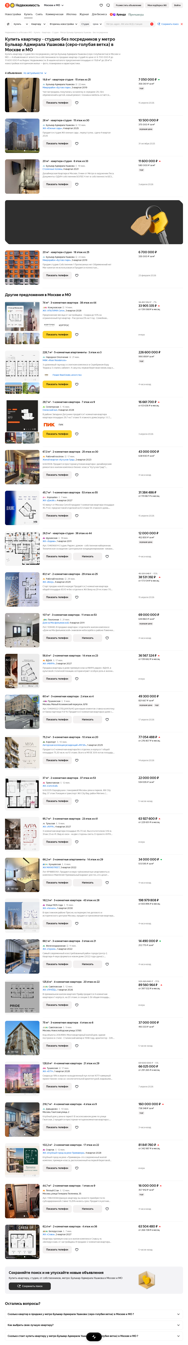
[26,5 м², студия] (24, 550)
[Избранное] (101, 5)
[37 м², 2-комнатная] (24, 795)
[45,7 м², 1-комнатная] (24, 509)
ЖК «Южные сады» (52, 128)
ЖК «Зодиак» (49, 541)
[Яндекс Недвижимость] (25, 5)
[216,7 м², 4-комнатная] (24, 1121)
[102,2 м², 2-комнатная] (24, 1162)
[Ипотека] (71, 14)
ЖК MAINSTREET (51, 867)
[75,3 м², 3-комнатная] (24, 754)
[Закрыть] (181, 24)
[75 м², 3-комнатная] (24, 1039)
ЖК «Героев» (49, 949)
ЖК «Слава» (49, 1234)
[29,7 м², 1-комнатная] (24, 423)
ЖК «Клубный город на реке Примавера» (64, 1153)
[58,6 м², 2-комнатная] (24, 672)
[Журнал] (84, 14)
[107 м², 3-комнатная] (24, 632)
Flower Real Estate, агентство (67, 375)
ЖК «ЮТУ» (48, 1071)
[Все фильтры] (8, 24)
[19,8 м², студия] (24, 96)
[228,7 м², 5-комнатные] (24, 374)
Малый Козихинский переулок (66, 704)
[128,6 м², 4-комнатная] (24, 1080)
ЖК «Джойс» (49, 500)
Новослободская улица (63, 1030)
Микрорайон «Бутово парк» (57, 87)
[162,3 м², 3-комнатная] (24, 917)
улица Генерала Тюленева (64, 1193)
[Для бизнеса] (99, 14)
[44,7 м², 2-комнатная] (24, 1203)
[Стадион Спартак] (135, 14)
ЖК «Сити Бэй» (50, 786)
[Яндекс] (7, 5)
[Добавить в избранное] (77, 103)
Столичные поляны (52, 169)
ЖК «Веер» (48, 582)
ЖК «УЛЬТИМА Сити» (54, 310)
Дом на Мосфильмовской (56, 622)
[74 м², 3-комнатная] (24, 324)
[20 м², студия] (24, 178)
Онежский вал (50, 410)
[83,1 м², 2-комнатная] (24, 591)
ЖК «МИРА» (49, 663)
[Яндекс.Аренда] (117, 14)
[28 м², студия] (24, 137)
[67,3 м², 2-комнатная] (24, 469)
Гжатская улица (59, 1112)
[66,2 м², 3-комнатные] (24, 876)
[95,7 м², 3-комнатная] (24, 836)
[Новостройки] (14, 14)
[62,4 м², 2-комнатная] (24, 1242)
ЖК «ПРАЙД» (50, 989)
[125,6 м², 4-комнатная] (24, 999)
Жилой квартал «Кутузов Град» (59, 459)
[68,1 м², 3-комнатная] (24, 958)
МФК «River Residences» (55, 360)
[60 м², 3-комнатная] (24, 713)
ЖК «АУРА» (48, 826)
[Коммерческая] (54, 14)
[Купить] (28, 14)
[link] (177, 5)
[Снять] (39, 14)
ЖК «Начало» (49, 908)
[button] (108, 5)
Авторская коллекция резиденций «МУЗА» (64, 745)
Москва (46, 704)
